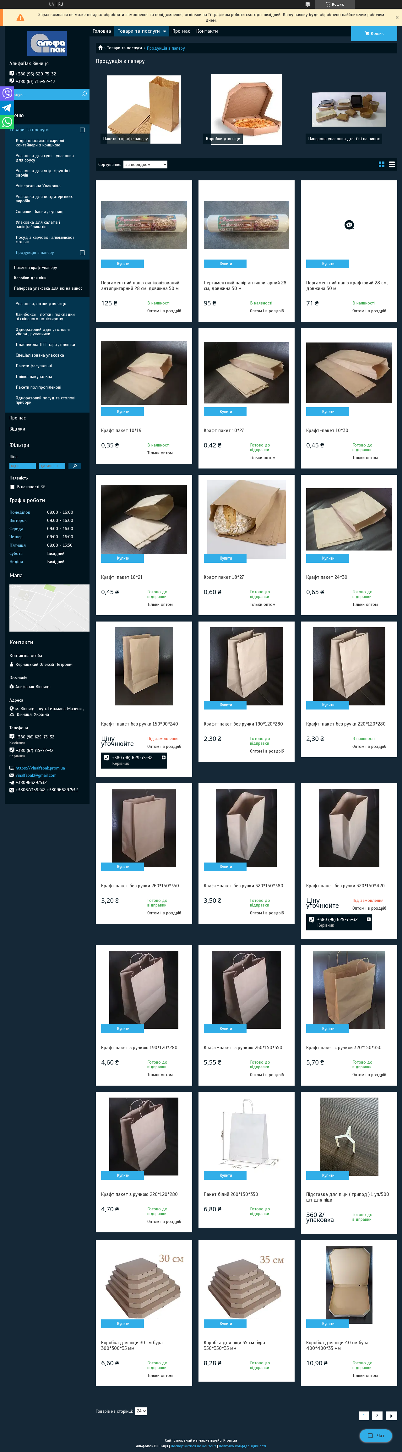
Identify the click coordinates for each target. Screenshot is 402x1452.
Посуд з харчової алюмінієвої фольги (45, 239)
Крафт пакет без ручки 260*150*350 (140, 886)
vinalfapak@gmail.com (36, 775)
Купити (123, 263)
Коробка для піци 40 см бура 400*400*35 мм (337, 1345)
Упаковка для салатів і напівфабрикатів (38, 224)
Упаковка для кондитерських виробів (44, 199)
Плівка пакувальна (34, 376)
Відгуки (17, 429)
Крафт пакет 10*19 (121, 430)
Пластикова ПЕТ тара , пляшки (45, 344)
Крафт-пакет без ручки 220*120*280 (346, 724)
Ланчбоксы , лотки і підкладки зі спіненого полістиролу (45, 316)
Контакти (207, 31)
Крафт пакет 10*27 (224, 430)
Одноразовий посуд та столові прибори (45, 400)
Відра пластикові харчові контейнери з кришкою (40, 143)
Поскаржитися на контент (193, 1446)
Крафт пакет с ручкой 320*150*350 (344, 1047)
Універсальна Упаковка (38, 186)
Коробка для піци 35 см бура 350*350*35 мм (234, 1345)
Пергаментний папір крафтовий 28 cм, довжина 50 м (347, 285)
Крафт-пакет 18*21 (122, 577)
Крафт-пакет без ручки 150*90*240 (139, 724)
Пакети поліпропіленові (38, 387)
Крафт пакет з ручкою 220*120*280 (139, 1194)
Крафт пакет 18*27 (224, 577)
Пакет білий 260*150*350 (231, 1194)
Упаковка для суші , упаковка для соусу (45, 158)
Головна (102, 31)
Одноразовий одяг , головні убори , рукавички (43, 332)
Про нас (181, 31)
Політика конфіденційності (242, 1446)
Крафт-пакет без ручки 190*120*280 (243, 724)
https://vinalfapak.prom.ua (40, 767)
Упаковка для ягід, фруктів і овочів (43, 173)
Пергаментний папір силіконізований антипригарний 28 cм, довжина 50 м (140, 285)
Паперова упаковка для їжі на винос (344, 138)
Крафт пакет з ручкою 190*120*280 (139, 1047)
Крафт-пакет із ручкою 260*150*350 (243, 1047)
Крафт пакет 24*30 (326, 577)
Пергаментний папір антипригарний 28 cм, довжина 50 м (245, 285)
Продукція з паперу (35, 252)
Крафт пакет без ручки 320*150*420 (345, 886)
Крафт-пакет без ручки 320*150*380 (243, 886)
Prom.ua (230, 1440)
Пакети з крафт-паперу (125, 138)
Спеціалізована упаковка (40, 355)
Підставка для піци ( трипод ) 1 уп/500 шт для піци (347, 1197)
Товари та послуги (138, 31)
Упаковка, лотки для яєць (41, 303)
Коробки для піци (223, 138)
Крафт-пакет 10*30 (327, 430)
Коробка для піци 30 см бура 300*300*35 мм (132, 1345)
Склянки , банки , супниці (39, 211)
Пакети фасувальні (34, 366)
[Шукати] (84, 94)
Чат (375, 1435)
